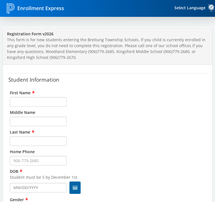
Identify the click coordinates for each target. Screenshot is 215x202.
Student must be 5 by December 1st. (44, 177)
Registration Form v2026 (30, 33)
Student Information (33, 79)
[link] (211, 8)
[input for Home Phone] (38, 161)
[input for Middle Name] (38, 121)
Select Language (189, 7)
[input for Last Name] (38, 141)
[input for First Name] (38, 102)
